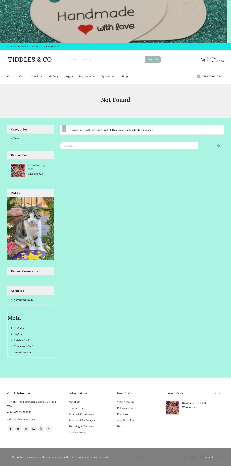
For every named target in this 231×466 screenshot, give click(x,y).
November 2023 (24, 299)
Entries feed (21, 340)
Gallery (53, 76)
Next (220, 393)
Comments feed (23, 346)
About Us (74, 401)
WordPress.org (23, 352)
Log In (69, 76)
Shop (125, 76)
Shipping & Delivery (81, 426)
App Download (126, 420)
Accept (209, 457)
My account (86, 76)
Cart (10, 76)
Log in (18, 334)
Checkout (37, 76)
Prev (215, 393)
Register (19, 328)
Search (153, 59)
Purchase (123, 414)
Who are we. (35, 173)
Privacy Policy (77, 432)
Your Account (125, 401)
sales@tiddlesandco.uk (21, 419)
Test (16, 138)
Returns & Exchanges (82, 420)
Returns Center (127, 408)
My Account (108, 76)
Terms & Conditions (81, 414)
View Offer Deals (213, 76)
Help (120, 426)
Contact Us (76, 408)
